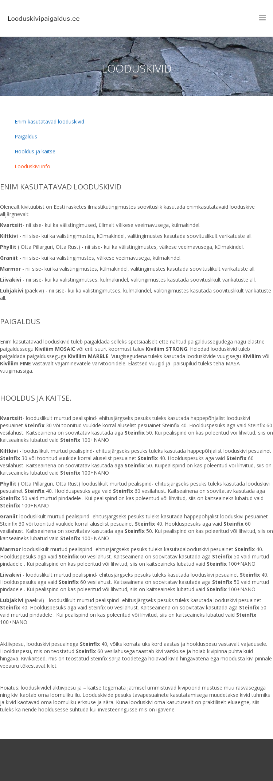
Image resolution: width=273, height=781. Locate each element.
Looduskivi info (32, 166)
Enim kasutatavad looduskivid (49, 121)
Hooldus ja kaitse (35, 151)
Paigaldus (26, 136)
